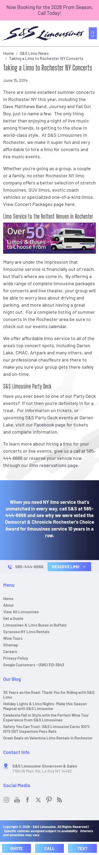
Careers (10, 651)
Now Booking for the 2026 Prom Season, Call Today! (49, 10)
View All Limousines (21, 611)
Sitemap (10, 644)
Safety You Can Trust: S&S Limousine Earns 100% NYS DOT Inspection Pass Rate (46, 729)
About (8, 605)
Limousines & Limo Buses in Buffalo (35, 625)
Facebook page (49, 425)
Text (82, 848)
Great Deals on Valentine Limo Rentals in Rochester (48, 737)
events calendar (49, 326)
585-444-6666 (29, 566)
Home (8, 598)
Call (49, 848)
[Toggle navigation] (93, 33)
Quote (16, 848)
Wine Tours (13, 638)
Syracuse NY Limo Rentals (26, 631)
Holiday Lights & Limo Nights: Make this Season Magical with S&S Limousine (45, 706)
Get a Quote (13, 618)
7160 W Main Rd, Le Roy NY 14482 (44, 768)
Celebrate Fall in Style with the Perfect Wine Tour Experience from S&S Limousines (46, 717)
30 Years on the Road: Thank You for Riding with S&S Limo (49, 694)
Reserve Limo (69, 566)
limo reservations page (53, 465)
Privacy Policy (15, 658)
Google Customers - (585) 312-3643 (33, 664)
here (70, 204)
